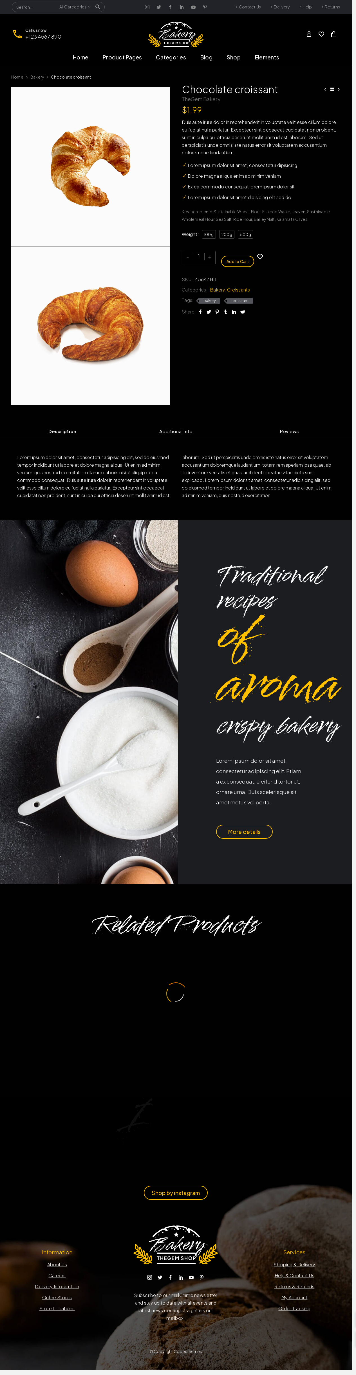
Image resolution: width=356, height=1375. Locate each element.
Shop (234, 57)
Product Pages (122, 57)
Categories (171, 57)
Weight (190, 234)
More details (244, 831)
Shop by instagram (175, 1192)
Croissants (238, 288)
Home (80, 57)
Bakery (37, 76)
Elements (267, 57)
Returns (332, 6)
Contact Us (250, 6)
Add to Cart (238, 256)
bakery (209, 298)
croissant (239, 298)
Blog (206, 57)
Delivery (282, 6)
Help (307, 6)
